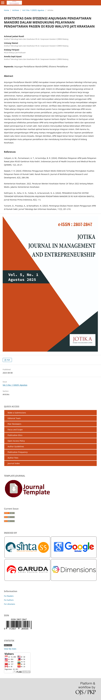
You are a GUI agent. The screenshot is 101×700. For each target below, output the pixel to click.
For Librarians (9, 604)
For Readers (9, 596)
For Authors (9, 600)
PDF (8, 360)
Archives (15, 10)
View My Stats (10, 649)
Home (6, 10)
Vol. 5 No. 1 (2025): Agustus (33, 10)
